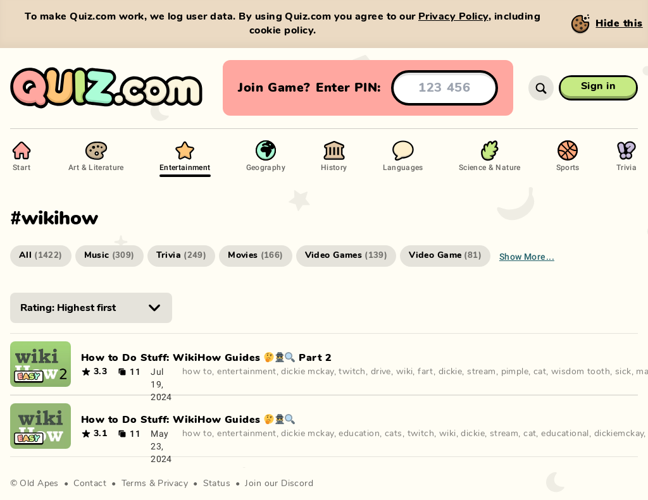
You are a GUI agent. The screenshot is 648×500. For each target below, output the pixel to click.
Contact (89, 483)
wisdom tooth (580, 371)
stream (481, 371)
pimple (515, 371)
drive (381, 371)
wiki (404, 371)
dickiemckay (619, 433)
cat (539, 371)
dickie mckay (307, 371)
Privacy (173, 483)
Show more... (526, 256)
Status (217, 483)
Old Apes (39, 483)
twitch (352, 371)
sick (623, 371)
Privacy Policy (453, 16)
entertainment (246, 371)
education (359, 433)
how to (197, 371)
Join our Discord (279, 483)
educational (565, 433)
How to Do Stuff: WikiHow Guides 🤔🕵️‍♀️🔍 (188, 420)
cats (393, 433)
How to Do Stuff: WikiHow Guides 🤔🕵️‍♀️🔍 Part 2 (206, 358)
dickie (451, 371)
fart (425, 371)
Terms (134, 483)
